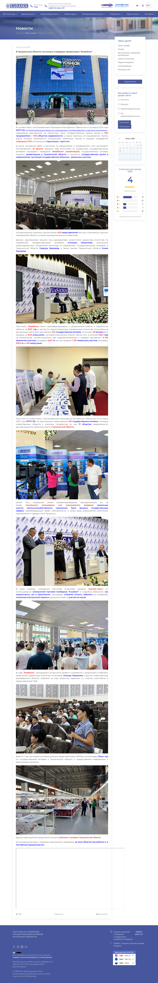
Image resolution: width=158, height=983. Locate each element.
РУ (147, 5)
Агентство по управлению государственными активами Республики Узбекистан (28, 934)
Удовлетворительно (130, 109)
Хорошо (124, 104)
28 (123, 145)
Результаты (124, 127)
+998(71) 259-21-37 (139, 933)
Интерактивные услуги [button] (93, 14)
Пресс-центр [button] (134, 14)
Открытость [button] (116, 14)
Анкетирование (124, 66)
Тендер (121, 49)
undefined (119, 138)
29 (127, 145)
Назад (50, 33)
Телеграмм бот (124, 70)
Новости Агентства (126, 59)
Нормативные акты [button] (50, 14)
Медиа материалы (126, 62)
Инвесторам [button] (71, 14)
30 (130, 145)
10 (120, 151)
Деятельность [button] (28, 14)
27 (120, 145)
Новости (41, 33)
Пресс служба (124, 46)
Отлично (125, 100)
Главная (19, 33)
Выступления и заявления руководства (129, 54)
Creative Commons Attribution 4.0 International (32, 957)
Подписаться (130, 82)
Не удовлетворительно (130, 114)
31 (134, 145)
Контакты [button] (150, 14)
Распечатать (102, 914)
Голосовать (124, 122)
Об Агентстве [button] (10, 14)
